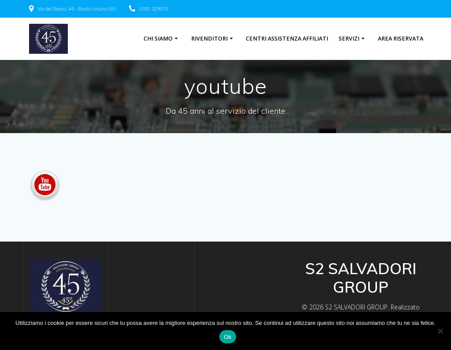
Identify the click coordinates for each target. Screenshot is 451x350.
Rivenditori (209, 38)
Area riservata (400, 38)
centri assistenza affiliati (287, 38)
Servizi (349, 38)
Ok (227, 337)
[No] (440, 331)
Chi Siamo (158, 38)
